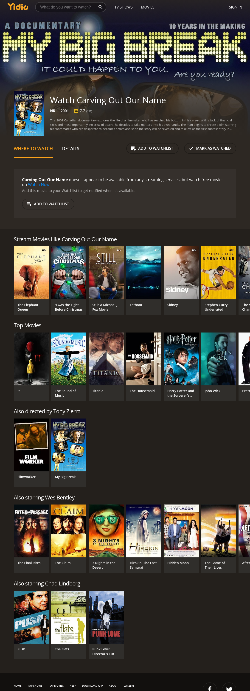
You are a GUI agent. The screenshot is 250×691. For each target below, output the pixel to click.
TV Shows (124, 7)
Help (73, 685)
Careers (129, 685)
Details (70, 148)
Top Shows (35, 685)
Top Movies (56, 685)
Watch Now (39, 184)
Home (18, 685)
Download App (92, 685)
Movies (147, 7)
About (113, 685)
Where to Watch (33, 148)
